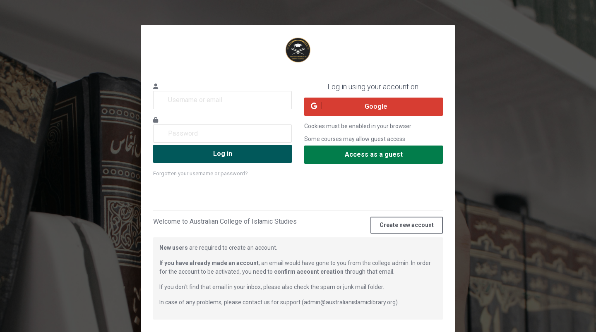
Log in (222, 154)
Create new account (407, 225)
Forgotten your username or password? (200, 173)
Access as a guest (374, 154)
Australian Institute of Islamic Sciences (298, 50)
